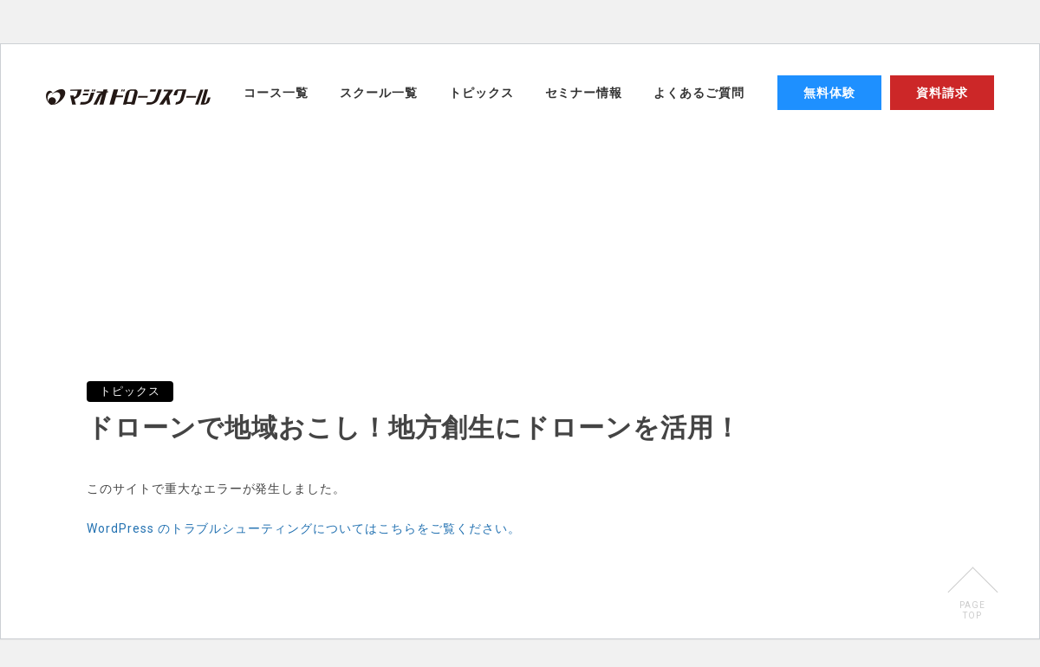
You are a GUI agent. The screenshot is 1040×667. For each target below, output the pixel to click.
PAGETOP (972, 610)
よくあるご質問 (698, 93)
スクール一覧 (379, 93)
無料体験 (829, 93)
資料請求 (942, 93)
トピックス (481, 93)
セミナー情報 (584, 93)
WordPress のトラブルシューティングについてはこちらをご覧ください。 (303, 528)
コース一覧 (276, 93)
